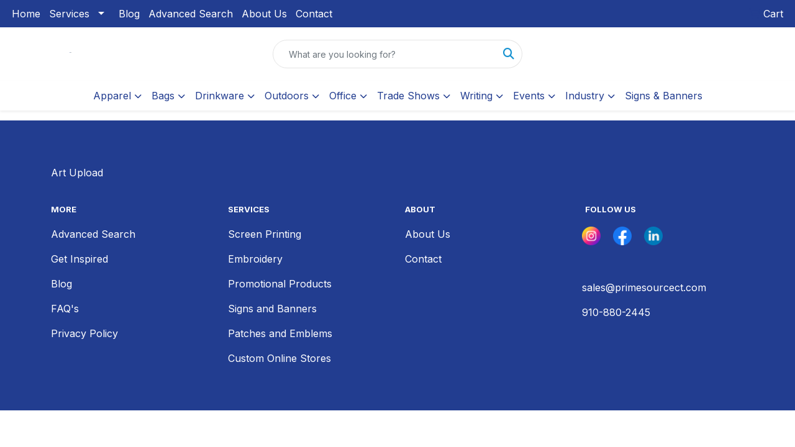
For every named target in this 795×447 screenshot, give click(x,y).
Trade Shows (408, 95)
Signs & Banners (663, 95)
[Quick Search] (385, 54)
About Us (264, 13)
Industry (584, 95)
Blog (129, 13)
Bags (163, 95)
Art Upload (77, 172)
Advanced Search (190, 13)
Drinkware (219, 95)
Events (529, 95)
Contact (314, 13)
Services (69, 13)
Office (343, 95)
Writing (476, 95)
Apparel (112, 95)
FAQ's (65, 308)
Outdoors (287, 95)
